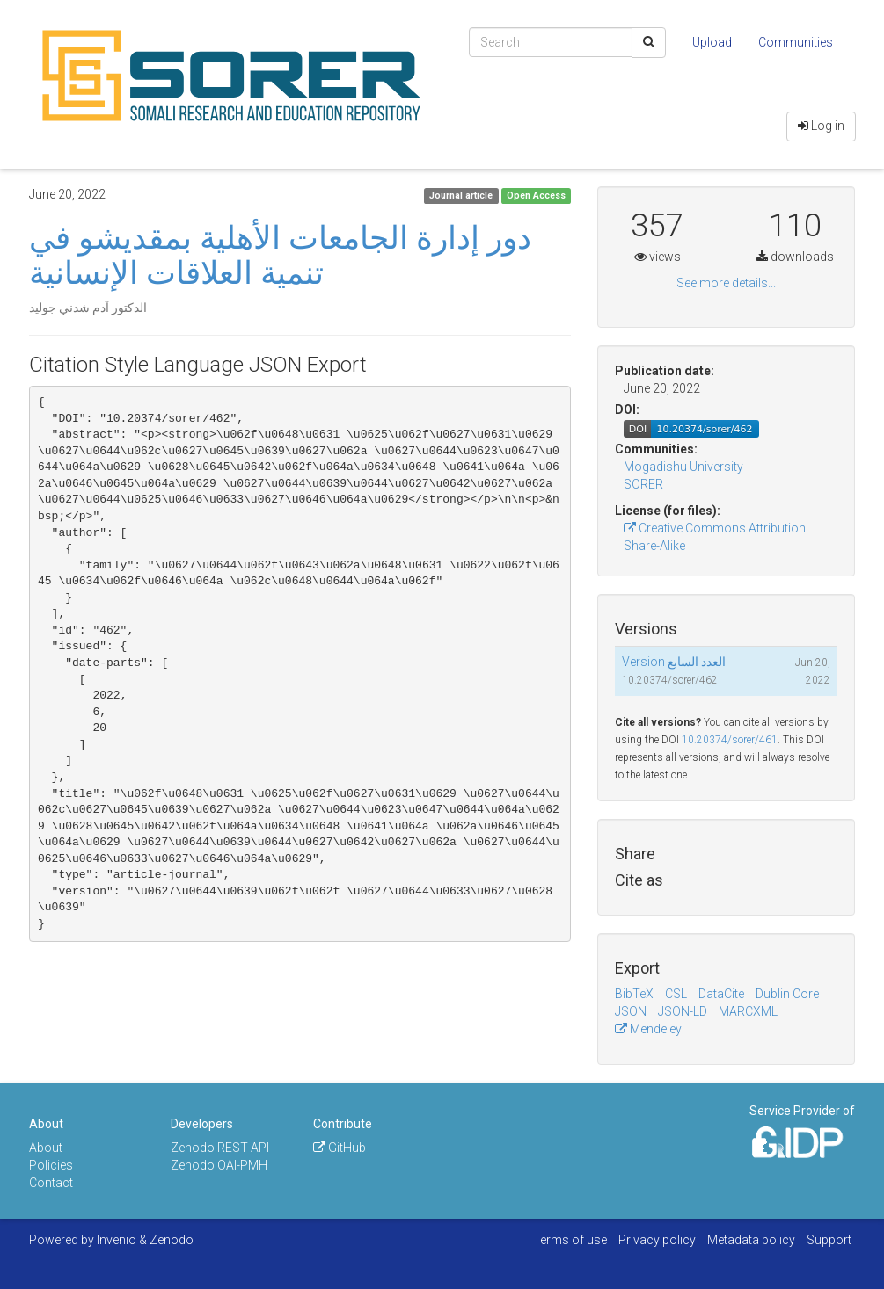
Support (829, 1240)
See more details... (726, 283)
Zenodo (172, 1240)
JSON (631, 1011)
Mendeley (648, 1029)
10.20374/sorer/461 (730, 740)
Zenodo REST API (220, 1148)
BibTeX (634, 994)
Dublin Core (787, 994)
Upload (712, 42)
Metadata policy (751, 1240)
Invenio (116, 1240)
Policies (51, 1165)
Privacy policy (657, 1240)
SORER (643, 484)
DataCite (721, 994)
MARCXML (748, 1011)
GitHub (339, 1148)
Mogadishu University (683, 467)
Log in (821, 126)
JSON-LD (682, 1011)
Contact (51, 1183)
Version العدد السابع (674, 662)
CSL (676, 994)
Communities (795, 42)
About (45, 1148)
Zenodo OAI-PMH (219, 1165)
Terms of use (570, 1240)
